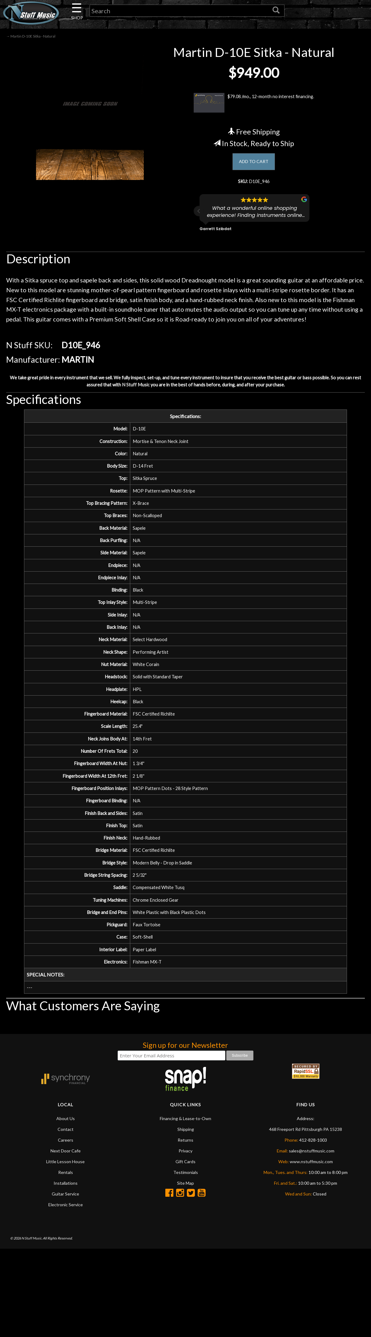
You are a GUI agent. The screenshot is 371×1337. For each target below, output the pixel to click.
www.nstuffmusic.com (311, 1249)
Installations (66, 1271)
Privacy (185, 1238)
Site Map (185, 1271)
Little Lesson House (65, 1249)
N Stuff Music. (32, 1326)
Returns (185, 1228)
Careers (65, 1228)
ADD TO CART (254, 165)
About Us (65, 1206)
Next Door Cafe (65, 1238)
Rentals (65, 1260)
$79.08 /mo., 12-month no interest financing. (254, 106)
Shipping (185, 1217)
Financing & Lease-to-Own (185, 1206)
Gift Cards (185, 1249)
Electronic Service (65, 1292)
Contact (66, 1217)
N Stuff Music (160, 395)
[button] (199, 218)
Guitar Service (65, 1281)
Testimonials (185, 1260)
